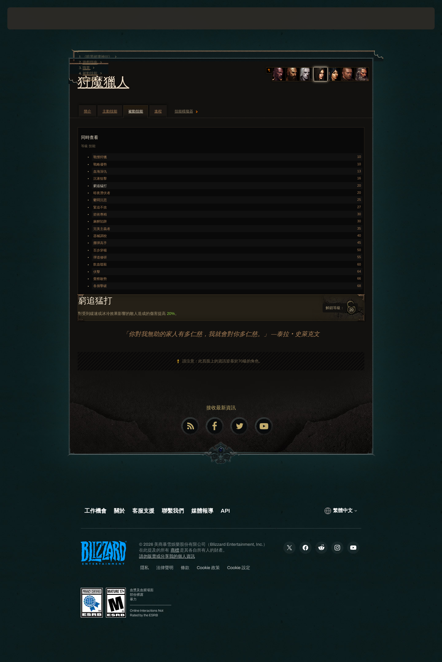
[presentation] (30, 18)
